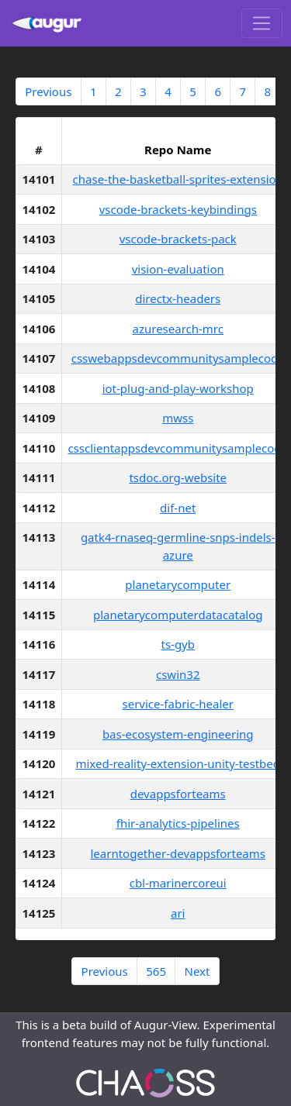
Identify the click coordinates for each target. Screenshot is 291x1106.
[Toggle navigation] (261, 23)
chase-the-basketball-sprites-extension (178, 179)
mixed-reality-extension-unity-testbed (177, 763)
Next (197, 971)
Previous (48, 91)
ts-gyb (178, 644)
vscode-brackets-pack (178, 238)
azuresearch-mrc (178, 328)
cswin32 (177, 674)
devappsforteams (178, 793)
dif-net (178, 507)
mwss (177, 418)
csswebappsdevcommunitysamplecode (178, 358)
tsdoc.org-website (178, 477)
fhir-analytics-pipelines (178, 823)
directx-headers (177, 298)
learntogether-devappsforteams (177, 853)
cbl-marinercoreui (178, 883)
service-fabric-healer (178, 703)
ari (178, 913)
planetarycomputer (177, 584)
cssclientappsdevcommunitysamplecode (178, 448)
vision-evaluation (178, 269)
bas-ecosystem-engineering (178, 734)
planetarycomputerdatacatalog (178, 614)
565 (156, 971)
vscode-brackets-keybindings (178, 209)
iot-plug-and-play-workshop (178, 388)
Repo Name (177, 149)
